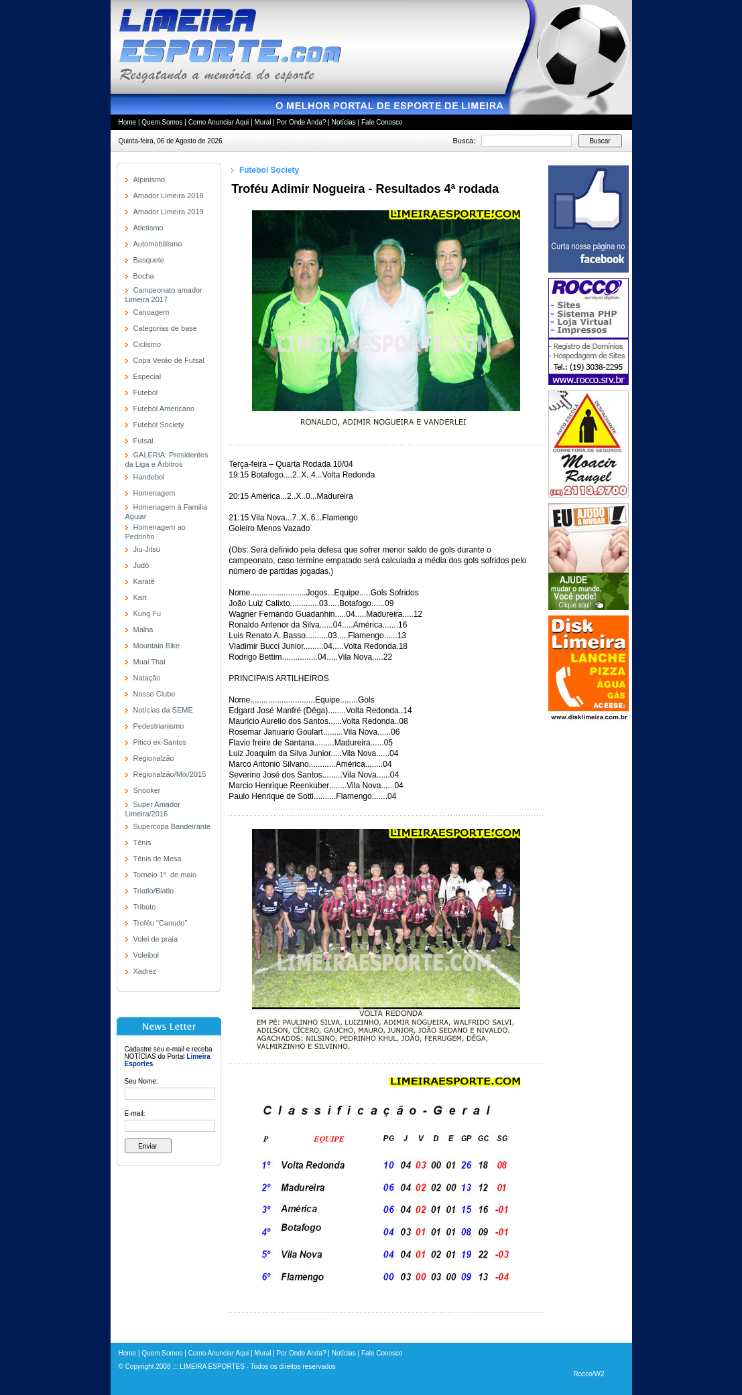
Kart (140, 597)
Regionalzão (153, 758)
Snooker (147, 790)
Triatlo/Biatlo (153, 891)
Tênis (142, 842)
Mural (262, 122)
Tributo (144, 907)
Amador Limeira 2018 (168, 196)
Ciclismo (147, 344)
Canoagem (151, 312)
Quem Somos (161, 122)
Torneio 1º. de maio (165, 875)
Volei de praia (155, 939)
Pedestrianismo (158, 726)
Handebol (149, 477)
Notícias (344, 122)
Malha (143, 630)
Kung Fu (147, 613)
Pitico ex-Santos (159, 742)
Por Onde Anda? (301, 122)
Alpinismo (149, 179)
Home (128, 122)
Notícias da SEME (163, 710)
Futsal (143, 441)
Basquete (148, 260)
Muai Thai (149, 662)
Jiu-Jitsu (146, 549)
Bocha (143, 276)
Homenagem (154, 493)
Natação (147, 678)
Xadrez (145, 971)
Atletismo (148, 228)
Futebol (145, 392)
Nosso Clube (154, 694)
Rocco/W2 (588, 1374)
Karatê (144, 581)
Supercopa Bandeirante (172, 826)
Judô (141, 565)
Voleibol (146, 955)
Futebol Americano (164, 409)
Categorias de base (165, 328)
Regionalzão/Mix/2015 (169, 774)
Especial (147, 376)
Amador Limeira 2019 (168, 212)
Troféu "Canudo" (160, 923)
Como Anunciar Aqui (218, 122)
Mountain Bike (156, 646)
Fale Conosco (382, 122)
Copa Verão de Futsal (168, 360)
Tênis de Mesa (157, 859)
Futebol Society (158, 425)
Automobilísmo (157, 244)
